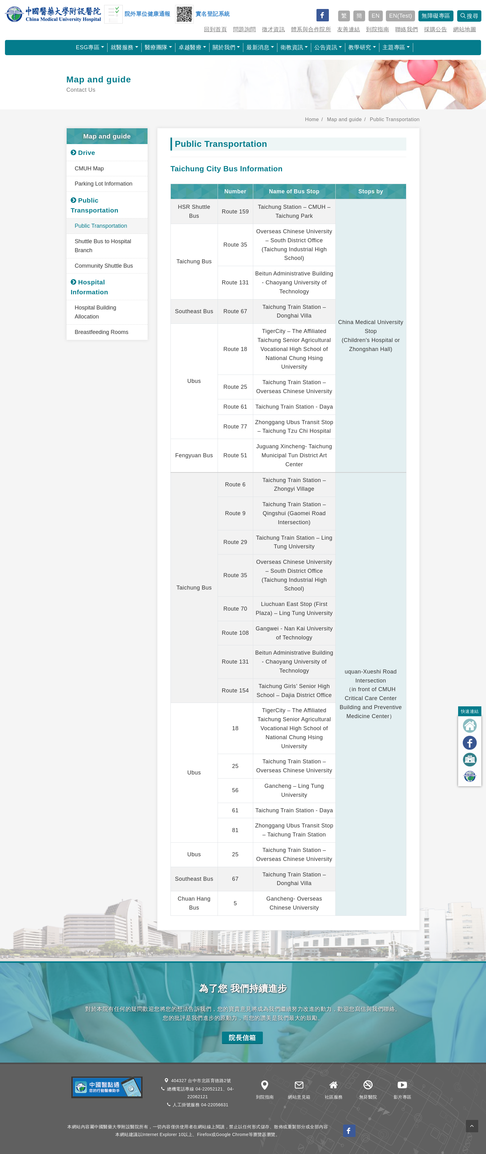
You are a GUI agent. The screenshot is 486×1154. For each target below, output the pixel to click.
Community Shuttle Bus (104, 266)
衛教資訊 (292, 47)
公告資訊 (325, 47)
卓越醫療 (190, 47)
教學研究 (359, 47)
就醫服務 (122, 47)
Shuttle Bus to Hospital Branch (103, 245)
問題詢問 (244, 29)
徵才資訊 (273, 29)
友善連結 (348, 29)
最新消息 (257, 47)
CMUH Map (89, 168)
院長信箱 (242, 1037)
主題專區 (393, 47)
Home (312, 119)
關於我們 (224, 47)
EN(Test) (400, 16)
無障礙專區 (436, 16)
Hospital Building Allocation (95, 312)
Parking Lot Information (103, 184)
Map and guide (344, 119)
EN (376, 16)
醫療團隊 (156, 47)
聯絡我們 (406, 29)
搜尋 (469, 16)
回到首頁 (215, 29)
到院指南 (377, 29)
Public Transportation (395, 119)
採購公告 (435, 29)
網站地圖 (464, 29)
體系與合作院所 (311, 29)
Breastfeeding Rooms (101, 332)
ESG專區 (88, 47)
